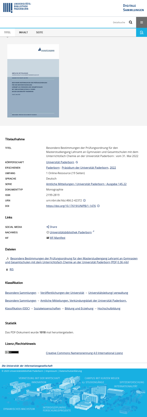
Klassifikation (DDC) (17, 308)
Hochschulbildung (108, 308)
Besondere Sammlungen (20, 293)
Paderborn (53, 167)
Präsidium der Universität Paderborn (85, 167)
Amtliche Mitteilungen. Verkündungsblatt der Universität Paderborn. (83, 300)
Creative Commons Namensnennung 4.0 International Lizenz (84, 353)
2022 (113, 167)
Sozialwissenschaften (47, 308)
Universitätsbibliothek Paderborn (26, 370)
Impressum (51, 370)
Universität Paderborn (60, 162)
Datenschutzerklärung (70, 370)
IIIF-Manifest (57, 238)
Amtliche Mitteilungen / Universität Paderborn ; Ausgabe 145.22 (86, 184)
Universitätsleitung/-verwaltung (108, 293)
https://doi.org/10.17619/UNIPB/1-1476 (71, 206)
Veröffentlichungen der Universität (62, 293)
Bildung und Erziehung (79, 308)
